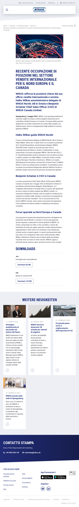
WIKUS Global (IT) (69, 3)
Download (65, 499)
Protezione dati (18, 499)
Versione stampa (67, 26)
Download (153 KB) (25, 281)
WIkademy (51, 3)
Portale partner (41, 3)
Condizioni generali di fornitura (38, 499)
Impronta (6, 499)
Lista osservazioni (26, 3)
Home (5, 26)
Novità (33, 26)
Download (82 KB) (24, 265)
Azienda (12, 26)
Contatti (56, 499)
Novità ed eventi (22, 26)
